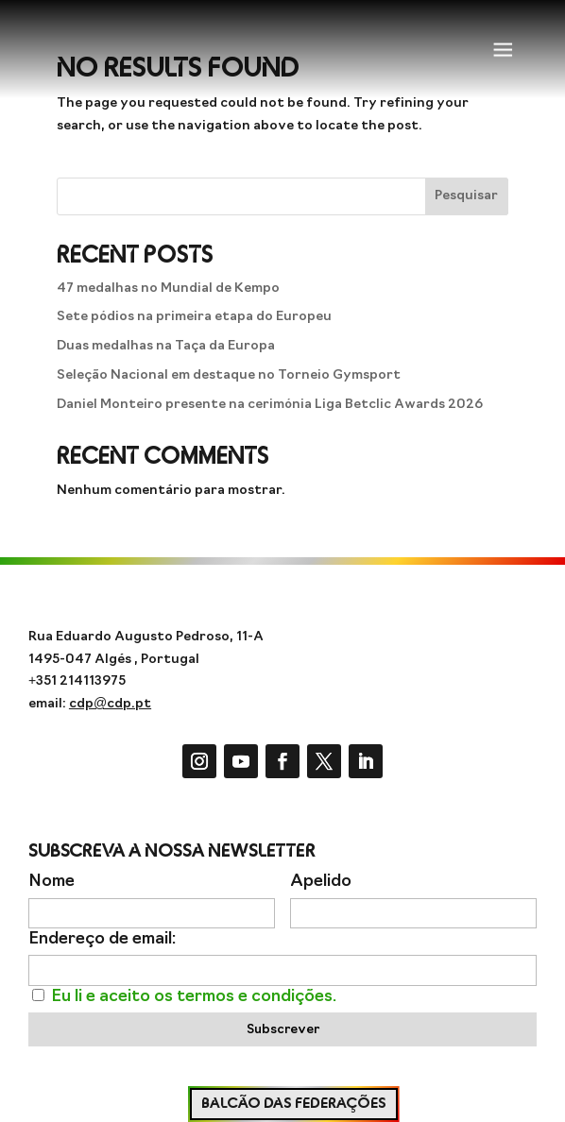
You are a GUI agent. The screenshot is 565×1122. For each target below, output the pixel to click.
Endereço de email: (102, 939)
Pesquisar (466, 196)
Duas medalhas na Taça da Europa (166, 346)
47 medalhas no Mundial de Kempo (168, 288)
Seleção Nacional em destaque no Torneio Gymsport (229, 375)
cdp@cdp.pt (110, 704)
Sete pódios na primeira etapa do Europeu (194, 317)
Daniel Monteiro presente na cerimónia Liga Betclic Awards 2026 (270, 405)
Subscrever (283, 1030)
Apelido (320, 882)
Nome (51, 882)
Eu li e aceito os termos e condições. (193, 997)
